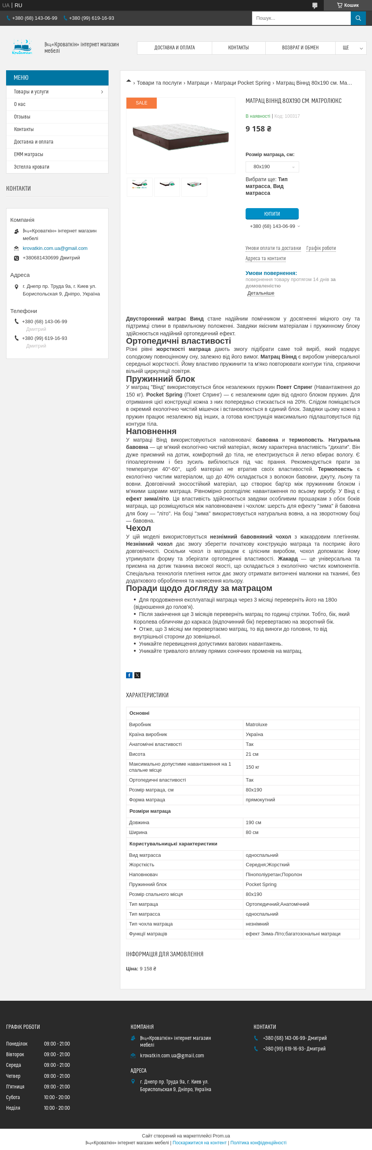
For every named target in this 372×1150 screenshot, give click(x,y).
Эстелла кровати (31, 167)
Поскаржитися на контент (200, 1142)
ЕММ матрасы (28, 155)
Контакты (238, 48)
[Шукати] (358, 18)
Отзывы (22, 117)
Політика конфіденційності (258, 1142)
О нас (19, 104)
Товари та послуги (159, 83)
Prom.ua (221, 1136)
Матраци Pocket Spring (242, 83)
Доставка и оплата (174, 48)
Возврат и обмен (300, 48)
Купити (272, 214)
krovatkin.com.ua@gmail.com (55, 248)
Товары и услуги (31, 92)
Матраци (198, 83)
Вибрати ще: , (267, 186)
